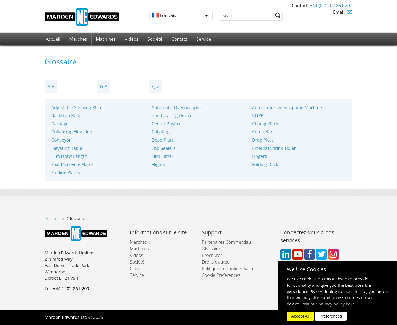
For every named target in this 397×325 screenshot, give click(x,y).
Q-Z (156, 86)
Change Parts (265, 124)
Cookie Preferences (221, 275)
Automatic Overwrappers (177, 107)
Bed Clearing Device (172, 115)
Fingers (259, 156)
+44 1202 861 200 (71, 289)
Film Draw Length (69, 156)
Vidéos (131, 39)
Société (154, 39)
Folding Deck (265, 164)
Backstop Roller (67, 115)
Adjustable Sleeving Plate (77, 107)
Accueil (53, 39)
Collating (161, 132)
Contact (179, 39)
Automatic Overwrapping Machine (287, 107)
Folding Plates (65, 172)
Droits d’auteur (216, 262)
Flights (158, 164)
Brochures (212, 255)
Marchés (78, 39)
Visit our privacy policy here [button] (328, 304)
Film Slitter (162, 156)
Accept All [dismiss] (300, 316)
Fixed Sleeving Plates (72, 164)
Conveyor (61, 140)
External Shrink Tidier (274, 148)
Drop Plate (263, 140)
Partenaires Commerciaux (227, 242)
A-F (50, 86)
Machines (106, 39)
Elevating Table (66, 148)
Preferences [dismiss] (331, 316)
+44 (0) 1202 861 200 (331, 5)
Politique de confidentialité (228, 269)
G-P (103, 86)
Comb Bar (262, 132)
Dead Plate (163, 140)
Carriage (60, 124)
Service (203, 39)
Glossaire (211, 249)
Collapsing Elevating (71, 132)
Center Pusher (166, 124)
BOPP (258, 115)
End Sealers (163, 148)
